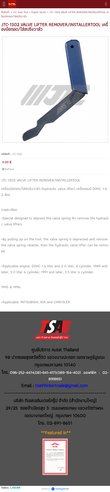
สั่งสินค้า (5, 12)
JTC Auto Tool (20, 12)
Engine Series (38, 12)
